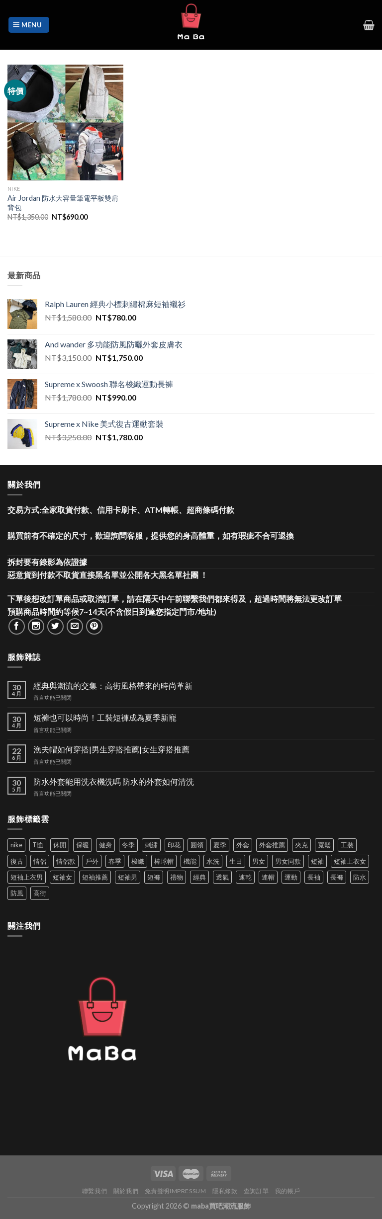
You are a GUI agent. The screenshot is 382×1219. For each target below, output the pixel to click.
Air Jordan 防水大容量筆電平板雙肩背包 (62, 203)
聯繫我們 (94, 1191)
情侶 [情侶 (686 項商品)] (39, 861)
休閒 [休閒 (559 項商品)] (59, 845)
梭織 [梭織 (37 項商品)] (137, 861)
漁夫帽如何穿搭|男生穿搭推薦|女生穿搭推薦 (111, 749)
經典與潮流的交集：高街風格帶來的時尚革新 (112, 685)
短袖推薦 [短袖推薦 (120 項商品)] (95, 877)
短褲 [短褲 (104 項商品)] (153, 877)
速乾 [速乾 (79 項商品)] (245, 877)
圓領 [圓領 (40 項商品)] (197, 845)
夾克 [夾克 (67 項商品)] (301, 845)
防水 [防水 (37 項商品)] (359, 877)
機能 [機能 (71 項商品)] (190, 861)
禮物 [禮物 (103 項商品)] (176, 877)
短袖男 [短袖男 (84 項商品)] (127, 877)
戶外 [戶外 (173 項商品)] (92, 861)
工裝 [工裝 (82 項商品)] (347, 845)
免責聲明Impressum (175, 1191)
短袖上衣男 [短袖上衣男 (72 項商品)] (26, 877)
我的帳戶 (287, 1191)
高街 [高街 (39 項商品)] (39, 893)
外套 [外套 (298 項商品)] (242, 845)
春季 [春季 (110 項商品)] (114, 861)
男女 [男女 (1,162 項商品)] (258, 861)
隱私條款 (224, 1191)
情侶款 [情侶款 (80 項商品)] (66, 861)
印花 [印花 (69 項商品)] (174, 845)
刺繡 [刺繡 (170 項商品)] (151, 845)
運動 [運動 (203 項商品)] (291, 877)
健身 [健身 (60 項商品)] (105, 845)
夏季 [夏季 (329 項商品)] (219, 845)
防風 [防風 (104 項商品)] (16, 893)
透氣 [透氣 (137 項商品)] (222, 877)
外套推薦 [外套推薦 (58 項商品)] (272, 845)
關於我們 (125, 1191)
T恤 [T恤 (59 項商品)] (37, 845)
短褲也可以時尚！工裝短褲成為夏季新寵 (105, 717)
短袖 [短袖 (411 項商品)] (317, 861)
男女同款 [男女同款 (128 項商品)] (288, 861)
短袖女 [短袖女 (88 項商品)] (62, 877)
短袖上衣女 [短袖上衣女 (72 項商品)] (350, 861)
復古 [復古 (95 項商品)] (16, 861)
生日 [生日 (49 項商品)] (235, 861)
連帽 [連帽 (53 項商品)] (268, 877)
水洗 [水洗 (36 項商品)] (212, 861)
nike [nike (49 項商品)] (16, 845)
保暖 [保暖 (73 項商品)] (82, 845)
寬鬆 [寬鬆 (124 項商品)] (324, 845)
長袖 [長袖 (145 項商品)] (313, 877)
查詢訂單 (256, 1191)
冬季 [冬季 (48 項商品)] (128, 845)
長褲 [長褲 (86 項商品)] (336, 877)
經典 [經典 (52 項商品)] (199, 877)
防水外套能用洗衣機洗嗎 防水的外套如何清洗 (113, 781)
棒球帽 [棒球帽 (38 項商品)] (164, 861)
